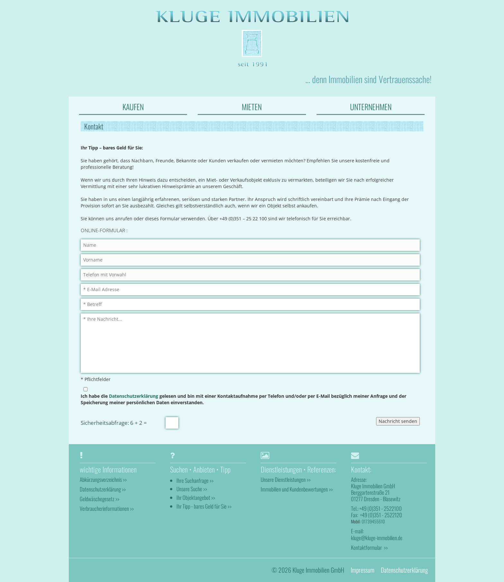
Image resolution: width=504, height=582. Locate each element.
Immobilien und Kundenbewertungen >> (297, 489)
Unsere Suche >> (191, 489)
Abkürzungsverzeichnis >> (103, 479)
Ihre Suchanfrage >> (194, 480)
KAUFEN (133, 106)
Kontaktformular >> (369, 547)
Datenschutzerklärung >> (103, 489)
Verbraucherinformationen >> (107, 508)
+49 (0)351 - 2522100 (380, 508)
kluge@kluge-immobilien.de (376, 538)
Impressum (362, 570)
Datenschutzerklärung (133, 396)
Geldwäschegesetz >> (99, 499)
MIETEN (252, 106)
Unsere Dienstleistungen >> (285, 479)
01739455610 (373, 521)
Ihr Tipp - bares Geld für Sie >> (203, 506)
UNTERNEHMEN (371, 106)
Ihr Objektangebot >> (195, 497)
